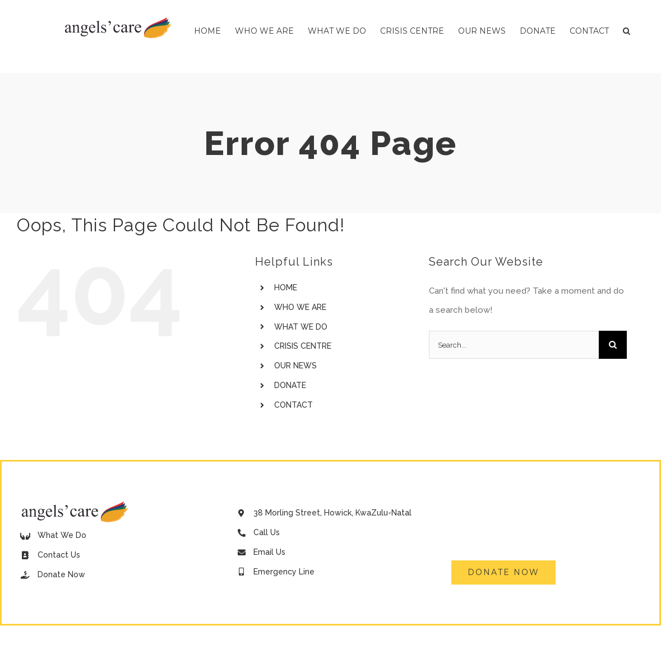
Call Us (266, 532)
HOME (285, 287)
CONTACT (293, 404)
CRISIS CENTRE (302, 345)
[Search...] (514, 345)
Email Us (269, 552)
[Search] (613, 345)
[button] (626, 31)
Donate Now (61, 574)
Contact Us (59, 554)
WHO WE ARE (300, 307)
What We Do (62, 535)
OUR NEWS (295, 365)
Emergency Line (284, 571)
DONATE (290, 385)
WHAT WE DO (300, 326)
